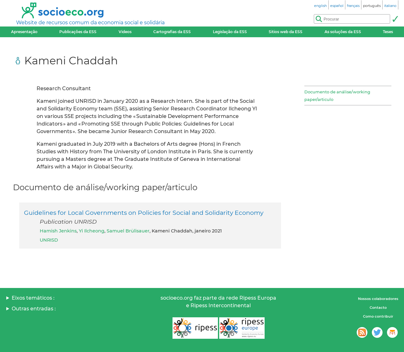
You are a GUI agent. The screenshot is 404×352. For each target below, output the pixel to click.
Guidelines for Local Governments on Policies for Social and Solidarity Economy (143, 212)
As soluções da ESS (343, 31)
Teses (388, 31)
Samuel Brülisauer (128, 231)
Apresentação (24, 31)
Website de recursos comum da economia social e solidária (90, 23)
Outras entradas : (34, 309)
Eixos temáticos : (33, 298)
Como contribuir (378, 316)
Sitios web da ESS (285, 31)
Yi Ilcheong (91, 231)
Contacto (378, 307)
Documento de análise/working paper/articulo (337, 95)
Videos (125, 31)
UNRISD (49, 240)
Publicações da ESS (78, 31)
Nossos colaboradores (378, 298)
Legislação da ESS (230, 31)
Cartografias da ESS (172, 31)
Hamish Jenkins (58, 231)
